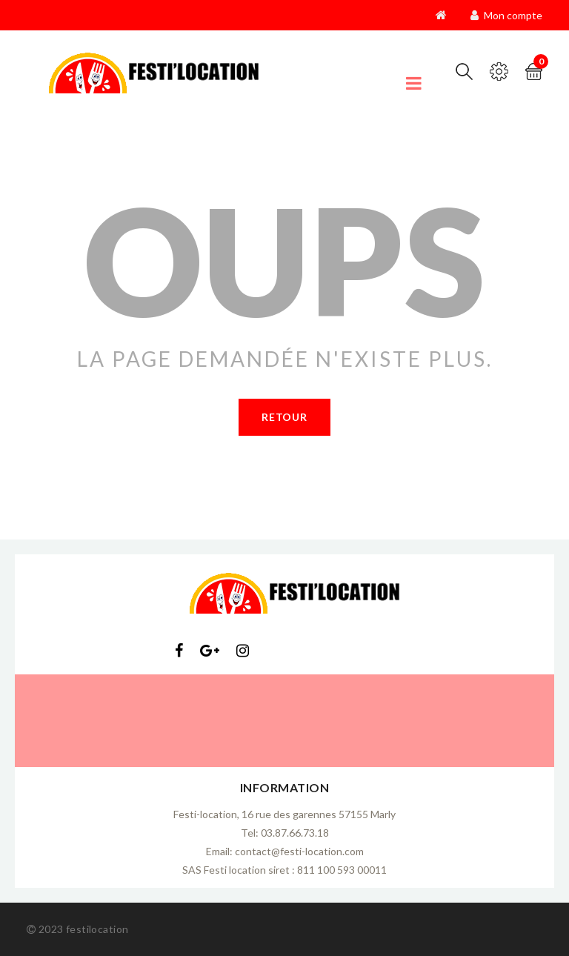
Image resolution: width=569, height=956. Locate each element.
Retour (284, 417)
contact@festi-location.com (299, 851)
